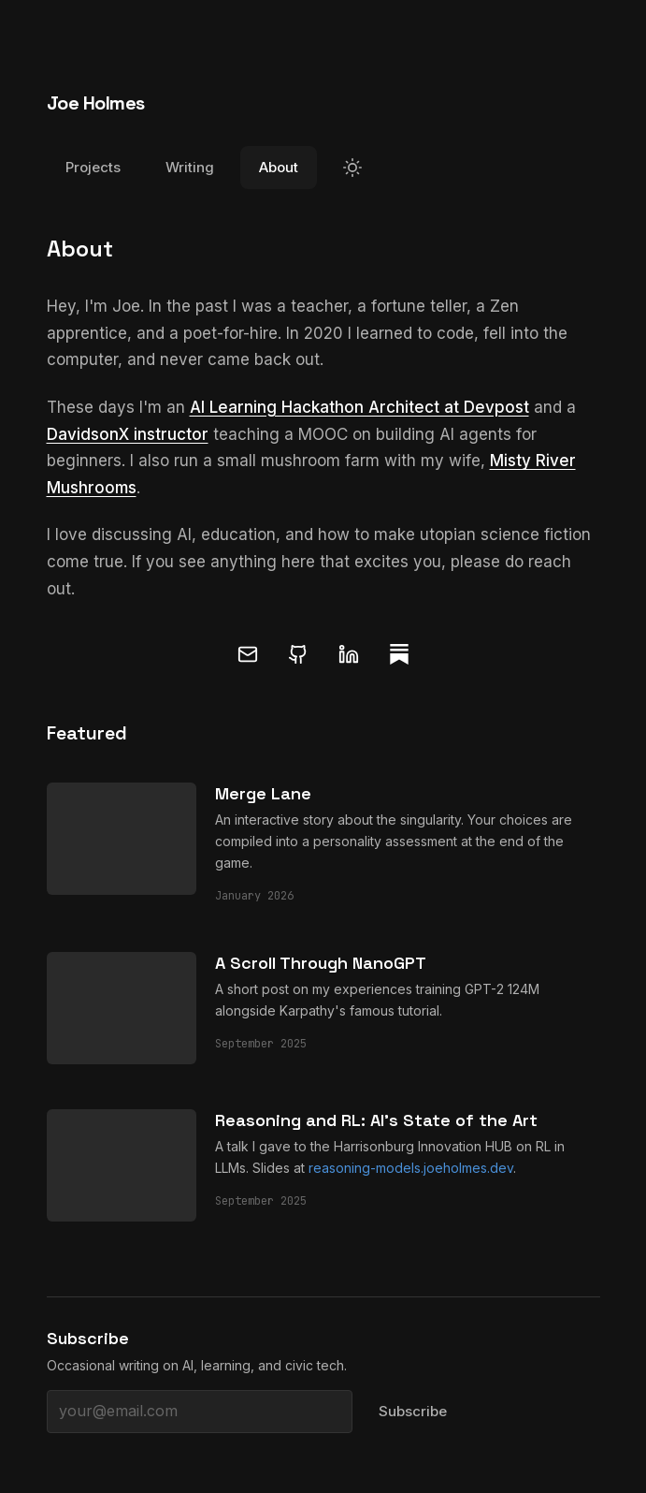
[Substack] (399, 654)
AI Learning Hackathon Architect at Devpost (359, 407)
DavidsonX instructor (127, 434)
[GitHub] (298, 654)
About (278, 167)
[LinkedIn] (348, 654)
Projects (93, 167)
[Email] (247, 654)
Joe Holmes (96, 103)
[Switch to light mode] (352, 167)
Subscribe (413, 1411)
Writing (189, 167)
